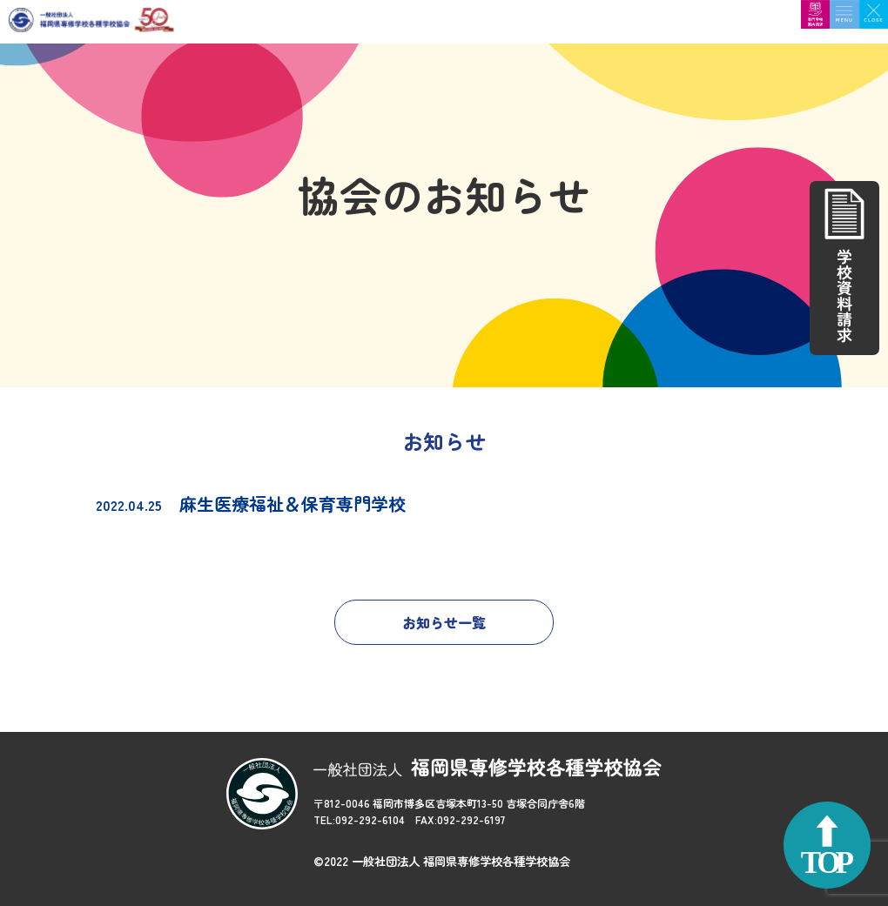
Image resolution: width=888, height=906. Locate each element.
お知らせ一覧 (444, 622)
